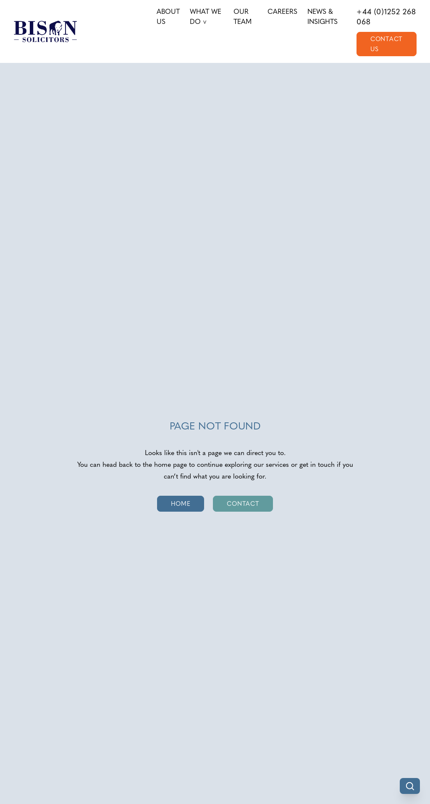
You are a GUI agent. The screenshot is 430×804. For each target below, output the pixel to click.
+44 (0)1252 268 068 (386, 16)
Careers (282, 12)
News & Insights (322, 17)
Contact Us (386, 44)
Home (181, 503)
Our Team (242, 17)
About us (168, 17)
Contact (243, 503)
